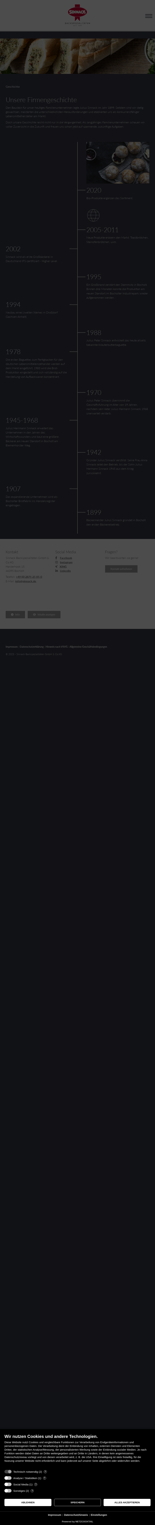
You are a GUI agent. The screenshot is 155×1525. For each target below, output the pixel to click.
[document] (77, 1450)
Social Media (21, 1484)
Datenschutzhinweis (76, 1515)
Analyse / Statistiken (25, 1478)
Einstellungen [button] (99, 1515)
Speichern (78, 1502)
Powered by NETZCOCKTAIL (77, 1521)
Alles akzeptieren (127, 1502)
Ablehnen (28, 1502)
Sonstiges (19, 1490)
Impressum (54, 1515)
